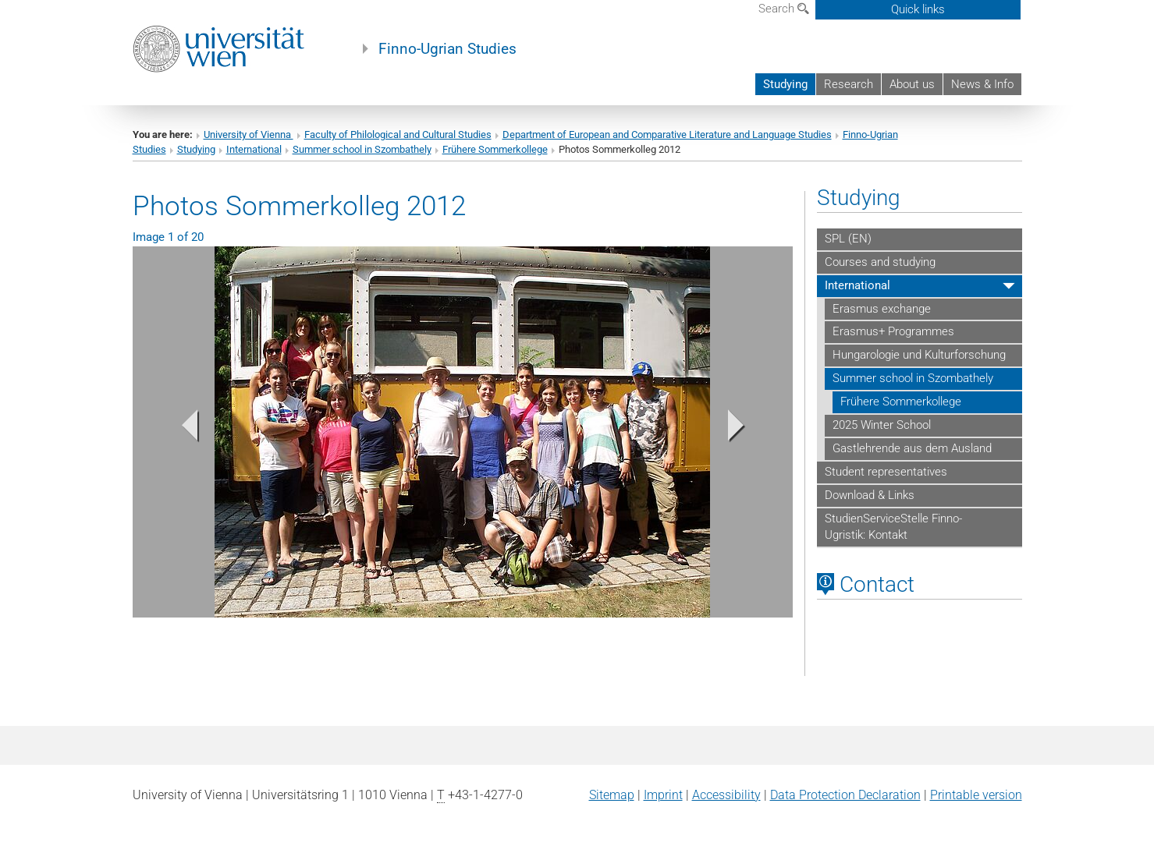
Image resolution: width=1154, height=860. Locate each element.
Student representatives (886, 472)
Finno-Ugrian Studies (447, 49)
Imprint (663, 794)
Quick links (918, 9)
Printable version (976, 794)
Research (848, 84)
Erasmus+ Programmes (893, 331)
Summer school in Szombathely (362, 149)
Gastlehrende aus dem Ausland (912, 448)
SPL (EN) (848, 239)
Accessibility (726, 794)
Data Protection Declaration (845, 794)
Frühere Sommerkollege (495, 149)
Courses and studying (880, 262)
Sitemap (611, 794)
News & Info (982, 84)
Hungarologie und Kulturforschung (919, 355)
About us (912, 84)
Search (783, 9)
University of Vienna (248, 134)
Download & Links (869, 495)
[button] (182, 429)
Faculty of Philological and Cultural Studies (398, 134)
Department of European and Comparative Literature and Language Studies (667, 134)
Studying (785, 84)
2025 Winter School (882, 425)
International (254, 149)
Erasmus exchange (882, 309)
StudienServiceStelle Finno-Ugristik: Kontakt (893, 527)
